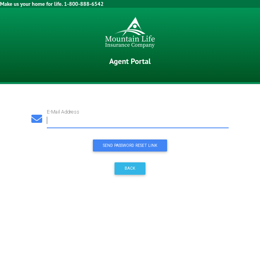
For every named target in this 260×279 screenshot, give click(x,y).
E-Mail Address (63, 112)
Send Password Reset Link (130, 145)
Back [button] (130, 168)
